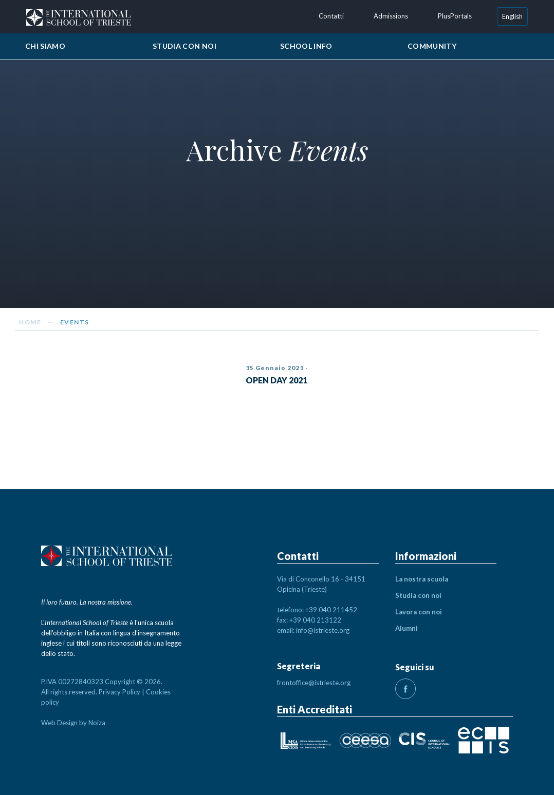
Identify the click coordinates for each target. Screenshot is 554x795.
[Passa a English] (512, 16)
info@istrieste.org (322, 630)
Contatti (331, 16)
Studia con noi (184, 46)
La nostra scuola (421, 579)
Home (30, 322)
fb (405, 688)
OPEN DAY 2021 (276, 380)
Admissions (391, 16)
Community (432, 46)
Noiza (96, 723)
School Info (306, 46)
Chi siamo (45, 46)
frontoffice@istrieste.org (313, 682)
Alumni (406, 628)
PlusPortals (455, 16)
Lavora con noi (418, 612)
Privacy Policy (119, 692)
